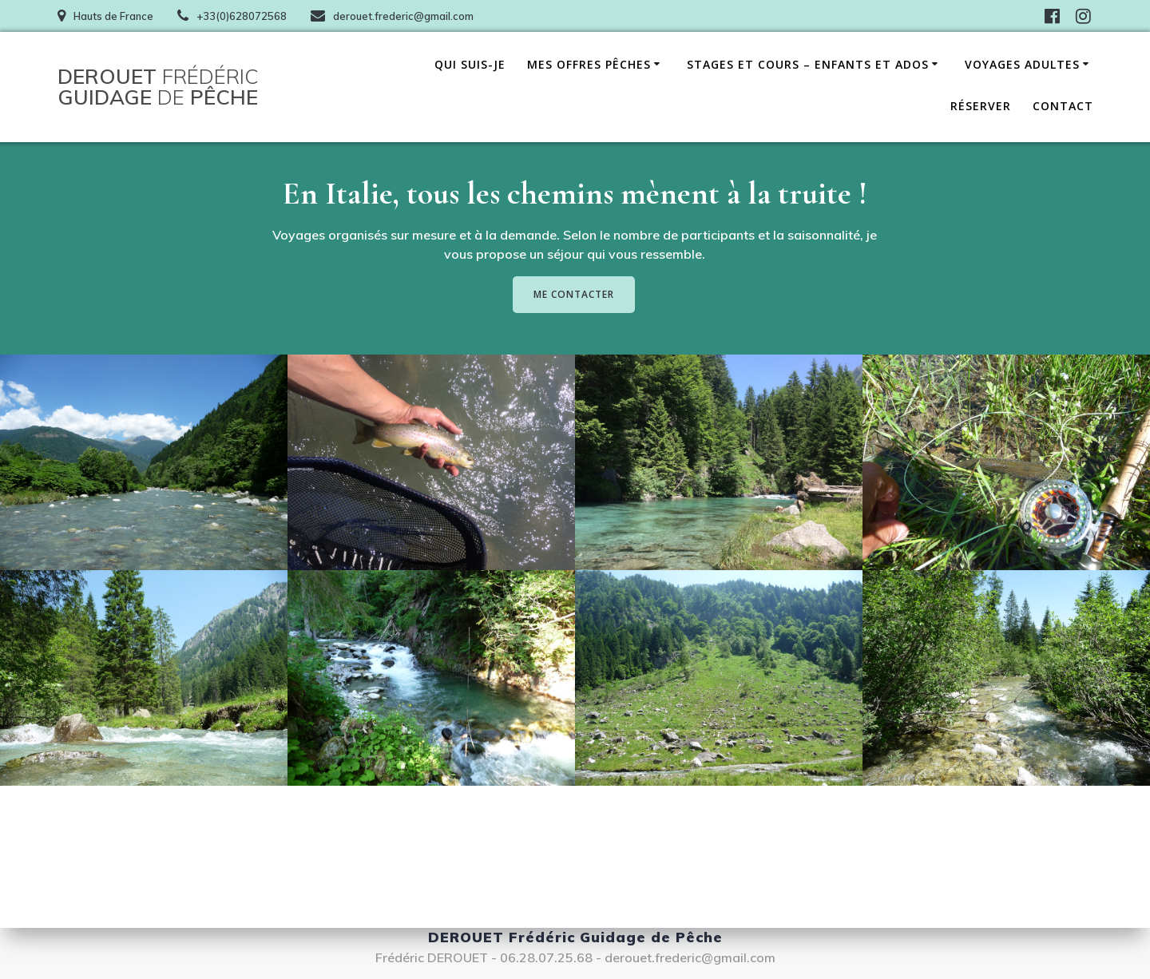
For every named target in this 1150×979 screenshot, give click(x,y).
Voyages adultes (1022, 64)
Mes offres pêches (589, 64)
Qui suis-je (470, 64)
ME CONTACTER (573, 294)
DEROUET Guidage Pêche (158, 86)
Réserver (980, 105)
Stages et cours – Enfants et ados (808, 64)
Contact (1063, 105)
